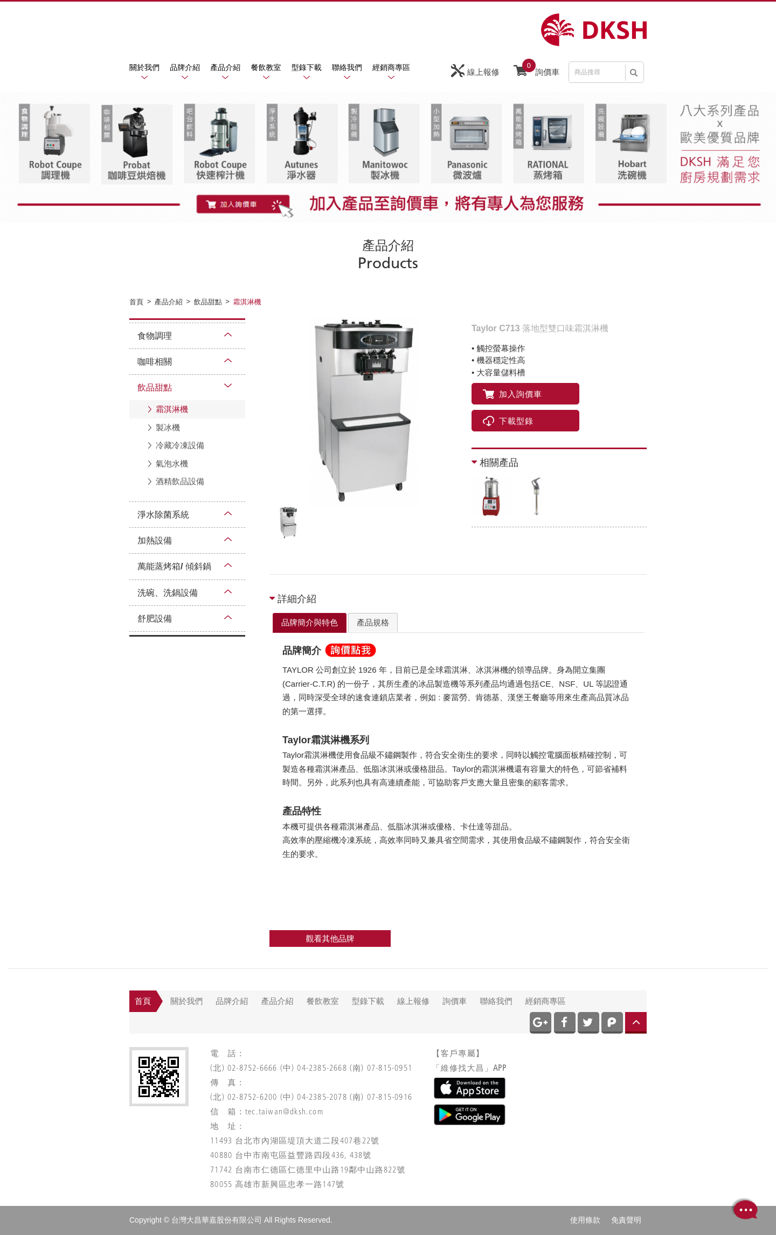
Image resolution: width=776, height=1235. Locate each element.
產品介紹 (225, 67)
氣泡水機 (172, 463)
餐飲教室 (266, 67)
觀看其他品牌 (330, 938)
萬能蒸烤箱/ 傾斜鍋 (174, 566)
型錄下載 (307, 67)
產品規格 (373, 622)
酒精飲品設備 (180, 481)
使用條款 (585, 1220)
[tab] (310, 623)
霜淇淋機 (172, 409)
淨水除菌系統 (163, 514)
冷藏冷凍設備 (180, 445)
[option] (363, 412)
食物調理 (154, 335)
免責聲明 (626, 1220)
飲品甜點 (154, 387)
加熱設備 (154, 540)
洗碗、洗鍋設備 (167, 592)
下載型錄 (508, 421)
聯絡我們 (347, 67)
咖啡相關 (154, 361)
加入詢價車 (512, 394)
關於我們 (144, 67)
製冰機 (168, 427)
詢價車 (536, 69)
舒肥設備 (154, 618)
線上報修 (475, 71)
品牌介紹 (185, 67)
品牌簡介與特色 (309, 622)
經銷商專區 (391, 67)
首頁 (143, 1001)
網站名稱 (594, 29)
